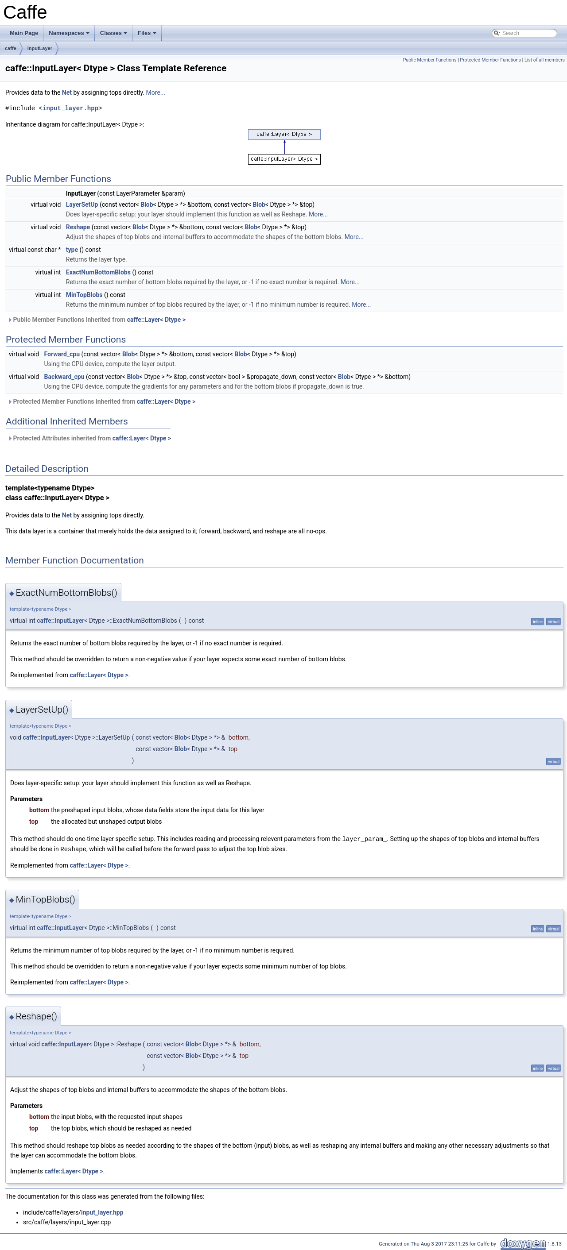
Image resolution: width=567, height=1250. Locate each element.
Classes (114, 35)
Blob (146, 204)
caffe (10, 48)
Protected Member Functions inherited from (101, 401)
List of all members (544, 60)
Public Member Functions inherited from (97, 319)
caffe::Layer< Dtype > (156, 319)
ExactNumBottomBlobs (98, 272)
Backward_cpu (64, 376)
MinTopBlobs (84, 294)
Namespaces (70, 35)
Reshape (78, 227)
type (72, 249)
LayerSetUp (82, 204)
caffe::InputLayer (60, 620)
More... (155, 92)
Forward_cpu (62, 354)
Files (148, 35)
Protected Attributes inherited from (89, 438)
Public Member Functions (430, 60)
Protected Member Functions (490, 60)
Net (67, 92)
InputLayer (39, 48)
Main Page (24, 33)
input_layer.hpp (70, 108)
